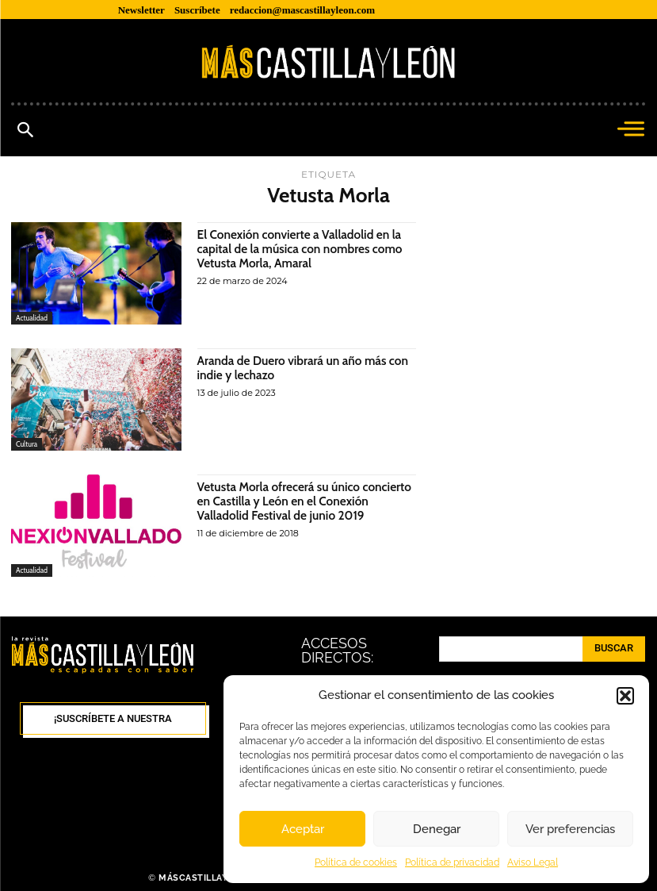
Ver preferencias (570, 829)
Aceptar (302, 829)
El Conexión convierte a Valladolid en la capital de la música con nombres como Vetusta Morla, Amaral (304, 248)
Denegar (436, 829)
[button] (625, 696)
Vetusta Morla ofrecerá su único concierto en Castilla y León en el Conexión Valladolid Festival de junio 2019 (296, 507)
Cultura (26, 444)
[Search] (614, 649)
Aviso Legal (532, 862)
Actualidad (32, 317)
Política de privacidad (452, 862)
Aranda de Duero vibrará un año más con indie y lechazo (295, 367)
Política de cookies (356, 862)
